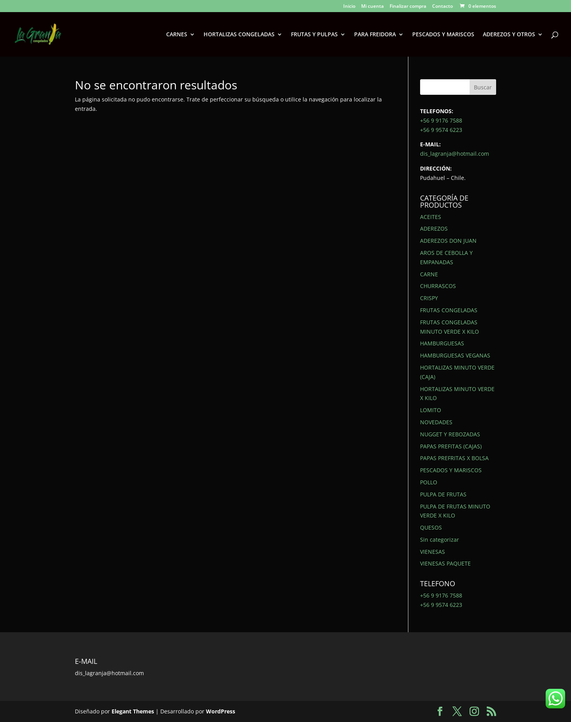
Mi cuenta (372, 6)
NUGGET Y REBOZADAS (450, 434)
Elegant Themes (133, 711)
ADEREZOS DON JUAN (448, 240)
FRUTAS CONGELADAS (448, 310)
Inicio (349, 6)
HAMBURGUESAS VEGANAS (455, 355)
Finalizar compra (408, 6)
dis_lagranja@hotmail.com (454, 153)
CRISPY (429, 298)
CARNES (176, 35)
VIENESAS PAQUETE (445, 563)
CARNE (429, 274)
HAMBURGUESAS (442, 343)
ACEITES (430, 217)
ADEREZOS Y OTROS (509, 35)
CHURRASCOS (438, 286)
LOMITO (430, 410)
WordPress (220, 711)
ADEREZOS (434, 228)
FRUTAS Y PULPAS (314, 35)
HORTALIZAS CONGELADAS (239, 35)
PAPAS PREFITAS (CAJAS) (451, 446)
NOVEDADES (436, 422)
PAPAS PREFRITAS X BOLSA (454, 458)
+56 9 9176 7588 (441, 120)
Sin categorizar (439, 539)
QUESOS (431, 527)
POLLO (428, 482)
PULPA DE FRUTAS (443, 494)
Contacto (442, 6)
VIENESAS (432, 551)
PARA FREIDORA (375, 35)
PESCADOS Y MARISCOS (443, 35)
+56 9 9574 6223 (441, 129)
